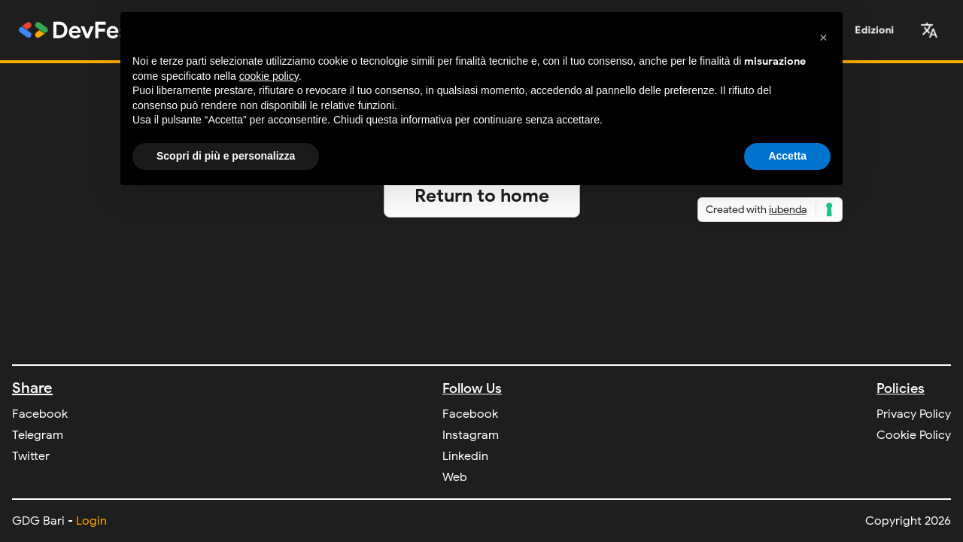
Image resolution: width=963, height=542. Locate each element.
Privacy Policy (913, 414)
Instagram (470, 435)
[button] (929, 30)
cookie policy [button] (269, 76)
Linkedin (465, 456)
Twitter (31, 456)
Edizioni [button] (875, 29)
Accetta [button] (787, 156)
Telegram (37, 435)
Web (454, 477)
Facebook (40, 414)
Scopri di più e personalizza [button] (225, 156)
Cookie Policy (913, 435)
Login (91, 520)
